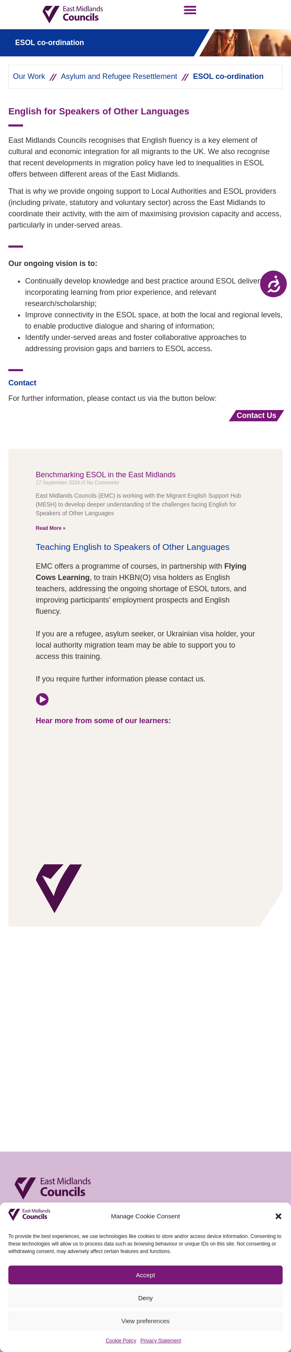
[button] (278, 1216)
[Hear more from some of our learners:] (42, 699)
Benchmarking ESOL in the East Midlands (106, 475)
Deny (145, 1297)
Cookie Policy (121, 1341)
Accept (145, 1275)
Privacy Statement (160, 1341)
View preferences (145, 1320)
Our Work (29, 76)
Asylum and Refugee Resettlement (119, 76)
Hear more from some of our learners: (104, 721)
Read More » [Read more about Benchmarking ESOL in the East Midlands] (51, 528)
